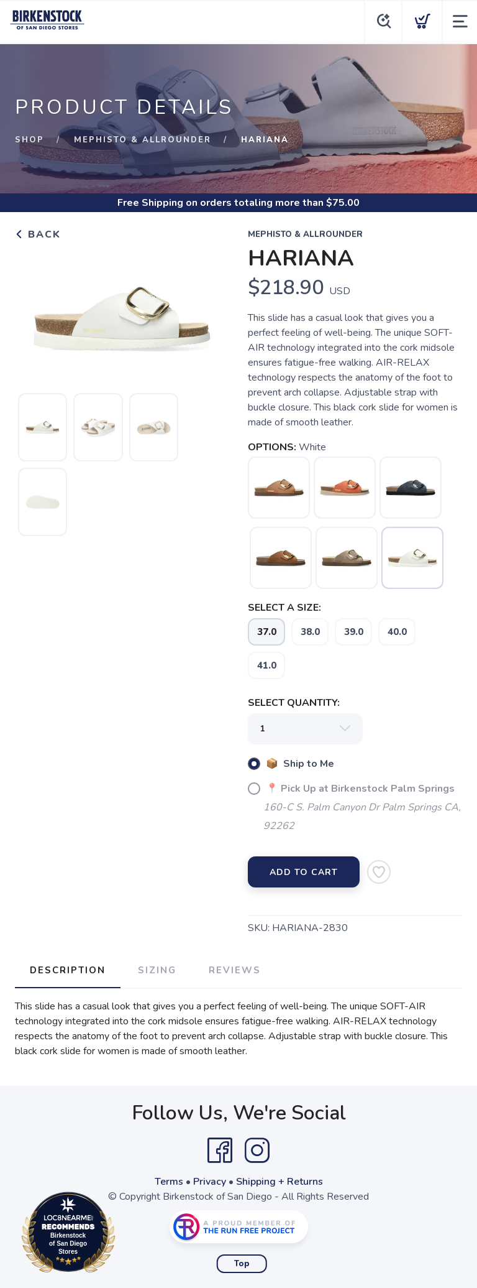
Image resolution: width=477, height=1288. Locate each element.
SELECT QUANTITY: (294, 703)
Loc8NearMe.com (122, 1234)
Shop (29, 140)
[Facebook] (219, 1150)
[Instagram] (257, 1150)
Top (242, 1263)
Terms (169, 1181)
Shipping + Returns (279, 1181)
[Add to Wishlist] (379, 872)
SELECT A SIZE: (284, 607)
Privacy (209, 1181)
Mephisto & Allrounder (142, 140)
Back (38, 234)
